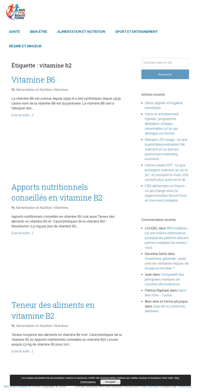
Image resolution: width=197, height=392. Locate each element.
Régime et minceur (25, 46)
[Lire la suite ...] (22, 115)
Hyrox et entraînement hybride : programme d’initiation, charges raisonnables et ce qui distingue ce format (162, 123)
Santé (14, 32)
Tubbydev (184, 386)
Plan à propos (150, 386)
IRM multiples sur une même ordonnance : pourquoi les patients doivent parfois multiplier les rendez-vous (167, 237)
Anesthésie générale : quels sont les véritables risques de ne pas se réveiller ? (167, 263)
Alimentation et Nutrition (81, 32)
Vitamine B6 (33, 79)
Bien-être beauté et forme (22, 386)
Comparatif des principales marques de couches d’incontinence (164, 279)
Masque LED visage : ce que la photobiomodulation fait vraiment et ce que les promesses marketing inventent (166, 149)
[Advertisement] (67, 152)
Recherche (165, 74)
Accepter (110, 382)
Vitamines (60, 90)
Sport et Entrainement (136, 32)
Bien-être (38, 32)
